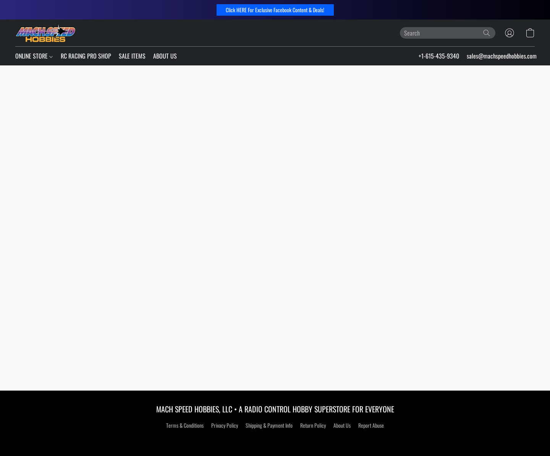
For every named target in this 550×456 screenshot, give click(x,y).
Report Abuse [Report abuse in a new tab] (371, 425)
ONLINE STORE (34, 55)
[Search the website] (486, 33)
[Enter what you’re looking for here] (447, 33)
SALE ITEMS (132, 55)
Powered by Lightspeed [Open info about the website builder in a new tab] (275, 439)
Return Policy (313, 425)
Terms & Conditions (185, 425)
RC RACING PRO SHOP (86, 55)
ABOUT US (165, 55)
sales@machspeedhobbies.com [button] (502, 55)
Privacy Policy (224, 425)
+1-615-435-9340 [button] (439, 55)
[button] (275, 10)
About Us (342, 425)
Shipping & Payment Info (269, 425)
